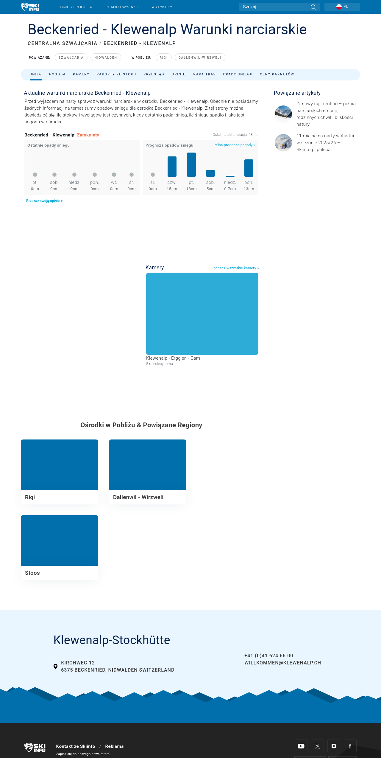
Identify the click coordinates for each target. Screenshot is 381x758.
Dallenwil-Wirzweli (200, 58)
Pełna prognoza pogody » (234, 145)
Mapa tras (204, 74)
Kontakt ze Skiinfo (75, 746)
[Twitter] (317, 746)
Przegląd (154, 74)
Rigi (164, 58)
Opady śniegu (238, 74)
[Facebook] (350, 746)
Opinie (179, 74)
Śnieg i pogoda (76, 6)
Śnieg (36, 74)
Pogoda (57, 74)
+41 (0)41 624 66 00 (268, 655)
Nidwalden (105, 58)
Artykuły (162, 6)
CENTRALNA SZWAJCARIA (63, 43)
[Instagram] (333, 746)
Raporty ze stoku (116, 74)
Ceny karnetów (277, 74)
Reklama (114, 746)
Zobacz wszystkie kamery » (236, 268)
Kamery (81, 74)
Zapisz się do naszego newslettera (83, 754)
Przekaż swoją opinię (44, 201)
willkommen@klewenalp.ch (282, 663)
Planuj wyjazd (122, 6)
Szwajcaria (71, 58)
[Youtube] (301, 746)
